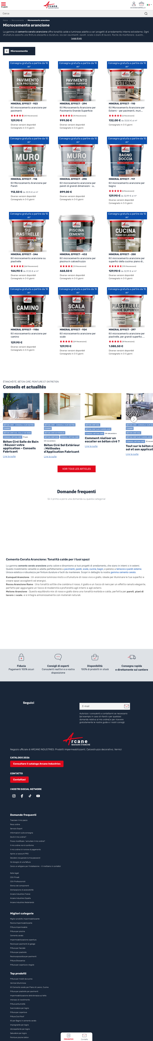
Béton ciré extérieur (55, 433)
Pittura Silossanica (17, 961)
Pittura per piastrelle (18, 952)
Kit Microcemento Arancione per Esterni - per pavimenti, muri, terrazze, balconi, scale (127, 109)
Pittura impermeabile (18, 927)
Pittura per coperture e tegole (22, 965)
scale (85, 569)
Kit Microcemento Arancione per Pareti (29, 184)
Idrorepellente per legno (20, 1029)
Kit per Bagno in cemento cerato (23, 1021)
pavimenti (69, 569)
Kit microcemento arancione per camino (29, 335)
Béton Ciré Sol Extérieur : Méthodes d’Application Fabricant (62, 448)
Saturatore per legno (18, 1033)
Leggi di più (76, 38)
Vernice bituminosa (18, 983)
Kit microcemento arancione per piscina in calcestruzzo (78, 260)
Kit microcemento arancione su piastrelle (28, 260)
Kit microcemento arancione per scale (78, 335)
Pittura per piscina (17, 931)
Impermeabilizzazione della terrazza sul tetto (28, 996)
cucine (92, 569)
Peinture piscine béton (19, 1037)
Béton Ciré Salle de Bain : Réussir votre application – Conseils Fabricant (21, 446)
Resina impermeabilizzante (21, 923)
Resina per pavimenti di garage (22, 944)
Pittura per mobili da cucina (21, 979)
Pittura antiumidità (17, 1004)
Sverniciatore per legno (19, 1008)
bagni (100, 569)
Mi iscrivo (126, 706)
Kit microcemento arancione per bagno (127, 184)
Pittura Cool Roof (17, 1016)
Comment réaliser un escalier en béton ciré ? (102, 439)
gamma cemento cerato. (123, 572)
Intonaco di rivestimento (20, 1000)
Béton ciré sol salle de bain (17, 433)
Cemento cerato (16, 936)
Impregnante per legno (19, 1025)
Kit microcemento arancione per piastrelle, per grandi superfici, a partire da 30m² (127, 335)
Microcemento (19, 50)
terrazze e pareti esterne (128, 569)
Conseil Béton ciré (13, 437)
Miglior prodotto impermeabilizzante (25, 919)
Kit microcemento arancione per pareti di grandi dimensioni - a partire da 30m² (78, 184)
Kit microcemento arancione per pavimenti (29, 109)
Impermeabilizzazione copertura (23, 940)
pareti (79, 569)
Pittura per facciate (17, 948)
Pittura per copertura (18, 1012)
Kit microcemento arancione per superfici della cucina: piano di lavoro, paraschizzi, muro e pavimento (127, 260)
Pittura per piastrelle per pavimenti (24, 991)
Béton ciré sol (52, 437)
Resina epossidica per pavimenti (23, 956)
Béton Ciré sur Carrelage (98, 429)
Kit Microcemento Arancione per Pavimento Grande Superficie (78, 109)
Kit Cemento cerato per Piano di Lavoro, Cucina (29, 987)
